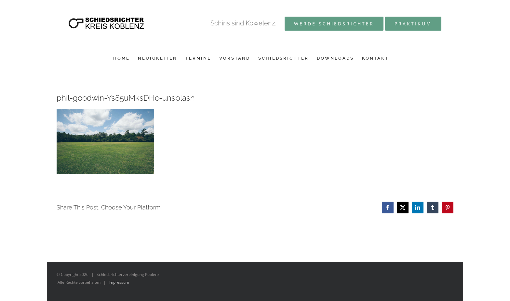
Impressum (119, 282)
